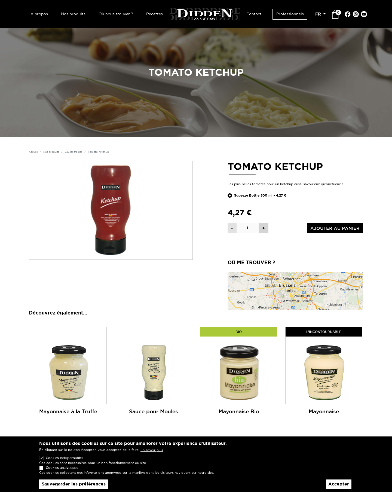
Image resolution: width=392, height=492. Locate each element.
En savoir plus (151, 450)
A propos (39, 14)
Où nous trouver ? (116, 14)
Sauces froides (73, 152)
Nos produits (73, 14)
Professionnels (290, 14)
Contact (254, 14)
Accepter (338, 484)
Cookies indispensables (64, 458)
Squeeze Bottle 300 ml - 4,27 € (260, 195)
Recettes (154, 14)
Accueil (33, 152)
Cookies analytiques (62, 467)
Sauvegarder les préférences (74, 484)
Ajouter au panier (335, 228)
